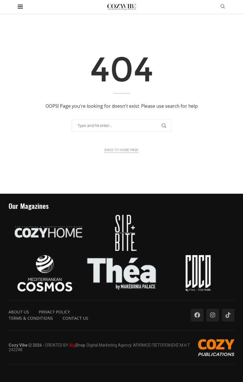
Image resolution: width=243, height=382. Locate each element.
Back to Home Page (121, 150)
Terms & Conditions (31, 318)
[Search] (223, 7)
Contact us (75, 318)
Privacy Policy (54, 312)
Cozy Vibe (18, 345)
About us (19, 312)
